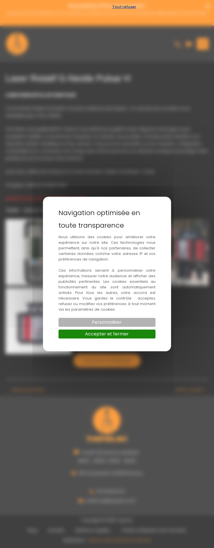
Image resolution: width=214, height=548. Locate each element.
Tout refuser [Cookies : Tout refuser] (124, 6)
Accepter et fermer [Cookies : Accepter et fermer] (107, 334)
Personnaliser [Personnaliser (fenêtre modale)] (107, 322)
